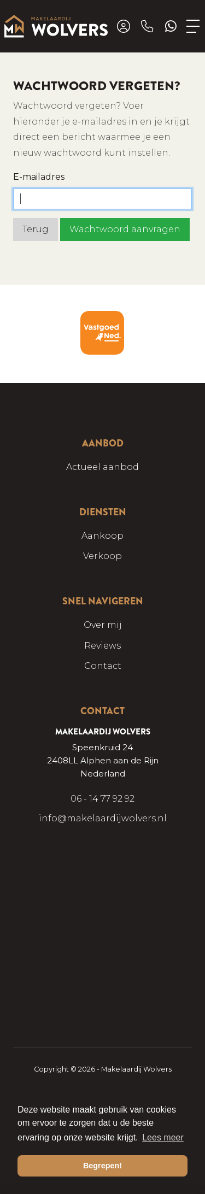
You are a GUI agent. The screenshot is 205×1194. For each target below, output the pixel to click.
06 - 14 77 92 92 (102, 798)
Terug (35, 229)
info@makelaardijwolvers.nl (103, 818)
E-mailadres (39, 177)
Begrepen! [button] (102, 1165)
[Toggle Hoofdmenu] (193, 26)
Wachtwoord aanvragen (124, 229)
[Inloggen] (123, 26)
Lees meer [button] (163, 1137)
